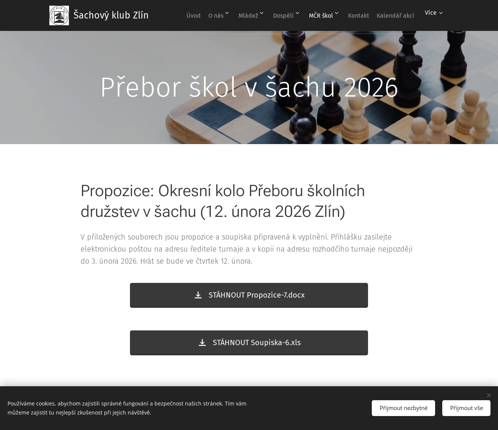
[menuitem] (215, 15)
